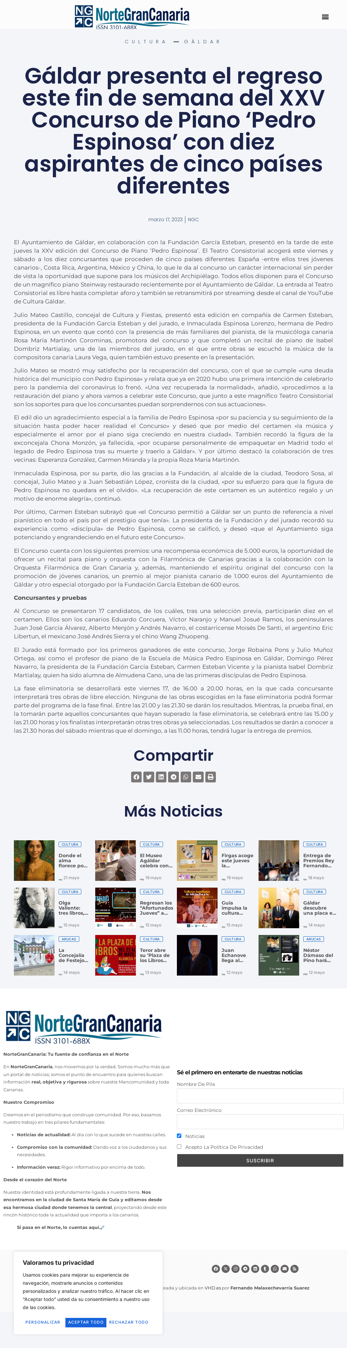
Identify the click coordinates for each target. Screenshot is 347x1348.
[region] (88, 1288)
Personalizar (53, 1313)
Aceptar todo (88, 1322)
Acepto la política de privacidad (220, 1147)
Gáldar (203, 41)
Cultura (146, 41)
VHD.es (213, 1287)
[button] (325, 16)
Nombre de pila (196, 1084)
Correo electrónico (199, 1110)
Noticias (191, 1136)
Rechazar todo (118, 1313)
